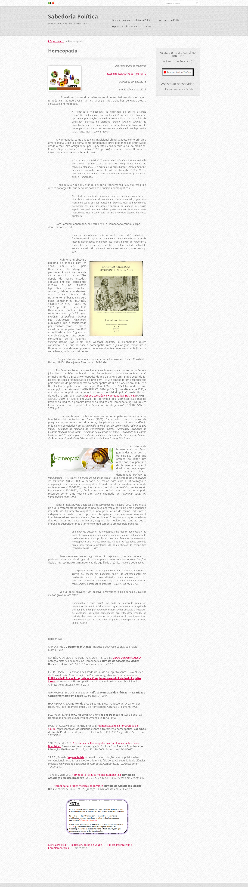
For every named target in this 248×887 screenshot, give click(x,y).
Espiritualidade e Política (125, 26)
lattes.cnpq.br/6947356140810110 (126, 73)
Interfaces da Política (170, 20)
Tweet (73, 861)
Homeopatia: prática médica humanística (96, 774)
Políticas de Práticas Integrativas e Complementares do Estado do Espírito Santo (94, 680)
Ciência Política (144, 20)
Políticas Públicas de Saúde (86, 844)
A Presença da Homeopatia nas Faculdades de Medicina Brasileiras (93, 744)
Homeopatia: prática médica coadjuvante (78, 786)
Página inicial (56, 41)
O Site (148, 26)
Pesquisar (197, 3)
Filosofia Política (121, 20)
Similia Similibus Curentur (127, 657)
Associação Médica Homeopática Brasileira (110, 395)
